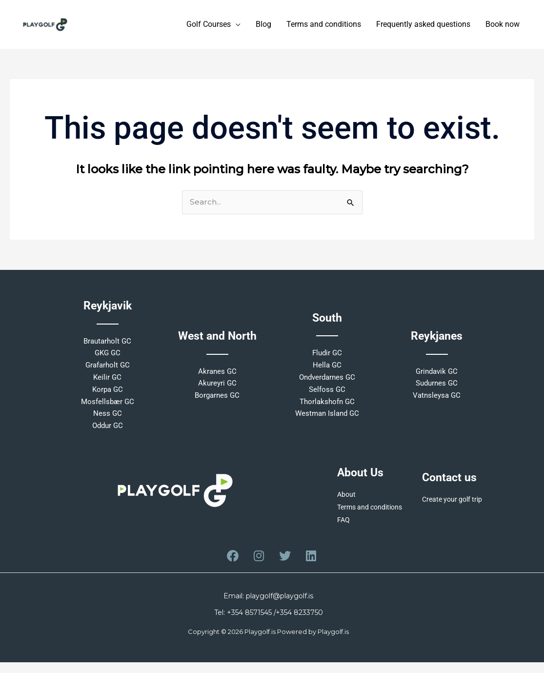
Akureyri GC (217, 388)
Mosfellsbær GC (107, 406)
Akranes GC (217, 376)
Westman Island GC (327, 418)
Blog (263, 26)
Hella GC (327, 370)
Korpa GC (107, 394)
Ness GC (107, 418)
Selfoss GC (327, 394)
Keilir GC (107, 382)
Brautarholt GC (107, 346)
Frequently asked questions (423, 26)
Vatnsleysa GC (437, 400)
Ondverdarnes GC (327, 382)
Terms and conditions (323, 26)
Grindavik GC (437, 376)
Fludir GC (327, 357)
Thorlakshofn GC (327, 406)
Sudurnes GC (437, 388)
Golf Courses (208, 26)
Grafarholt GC (107, 370)
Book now (502, 26)
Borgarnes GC (217, 400)
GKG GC (108, 357)
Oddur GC (107, 430)
